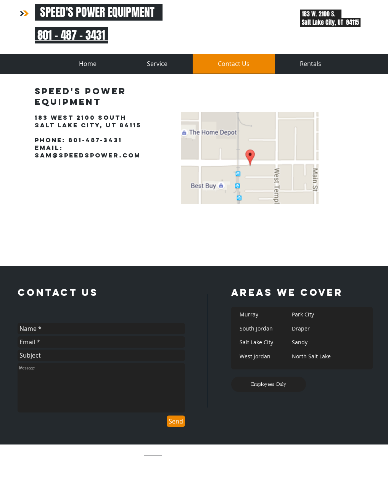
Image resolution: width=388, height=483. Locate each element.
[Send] (176, 421)
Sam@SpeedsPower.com (88, 155)
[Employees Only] (268, 384)
